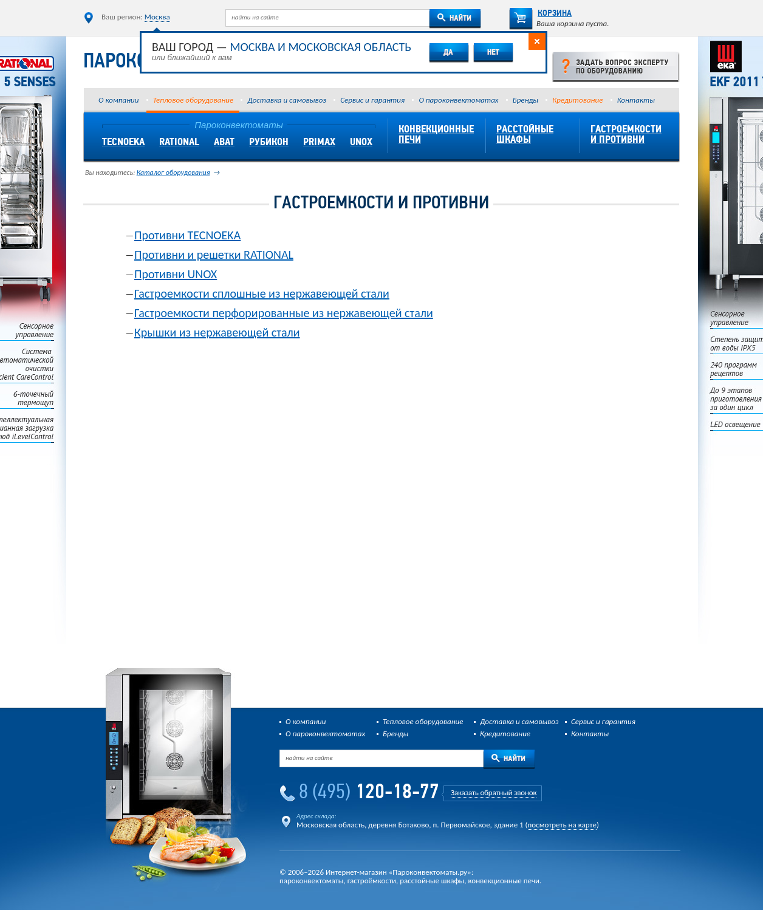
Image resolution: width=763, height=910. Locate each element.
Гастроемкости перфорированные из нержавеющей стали (283, 313)
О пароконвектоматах (458, 99)
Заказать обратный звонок (493, 792)
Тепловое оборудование (193, 99)
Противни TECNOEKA (187, 235)
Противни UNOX (175, 274)
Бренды (525, 99)
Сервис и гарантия (372, 99)
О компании (118, 99)
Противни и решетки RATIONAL (213, 254)
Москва (157, 16)
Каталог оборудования (173, 172)
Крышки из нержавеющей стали (217, 332)
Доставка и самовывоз (286, 99)
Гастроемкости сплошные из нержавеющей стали (261, 293)
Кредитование (577, 99)
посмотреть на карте (562, 824)
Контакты (636, 99)
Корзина (540, 13)
